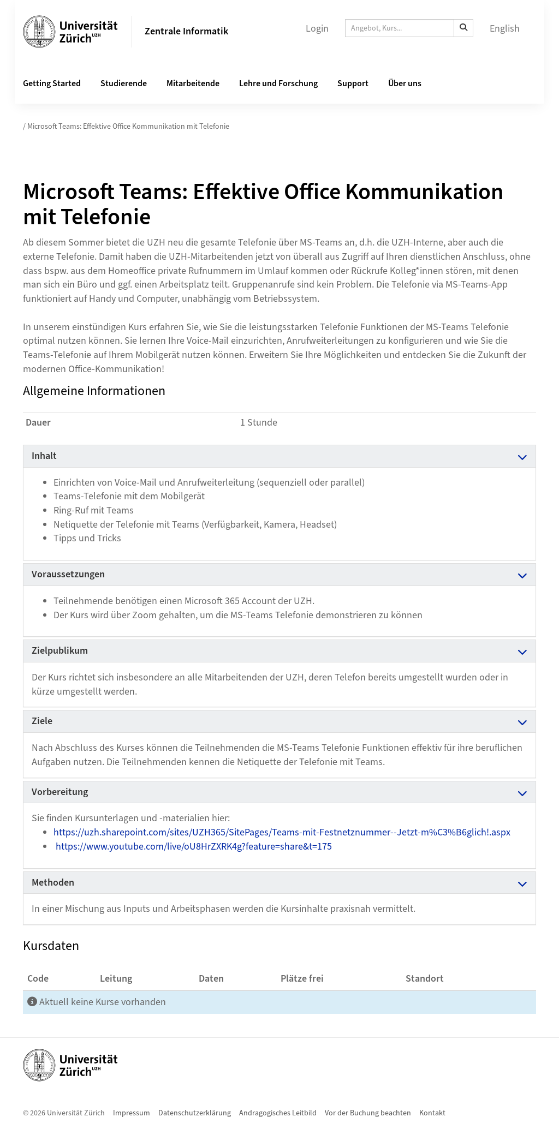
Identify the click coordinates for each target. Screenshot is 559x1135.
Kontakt (432, 1113)
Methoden (53, 882)
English (505, 28)
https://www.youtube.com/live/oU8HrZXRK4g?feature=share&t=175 (194, 846)
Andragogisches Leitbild (278, 1113)
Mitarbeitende (192, 83)
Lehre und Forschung (278, 83)
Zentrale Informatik (186, 31)
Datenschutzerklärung (194, 1113)
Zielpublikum (60, 651)
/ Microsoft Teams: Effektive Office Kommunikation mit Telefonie (126, 126)
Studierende (123, 83)
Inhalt (44, 456)
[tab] (279, 456)
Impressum (131, 1113)
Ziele (42, 721)
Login (317, 28)
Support (352, 83)
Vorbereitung (60, 792)
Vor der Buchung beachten (368, 1113)
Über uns (404, 83)
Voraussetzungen (68, 574)
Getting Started (52, 83)
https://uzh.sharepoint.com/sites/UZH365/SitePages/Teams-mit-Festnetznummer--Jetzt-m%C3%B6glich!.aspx (283, 832)
